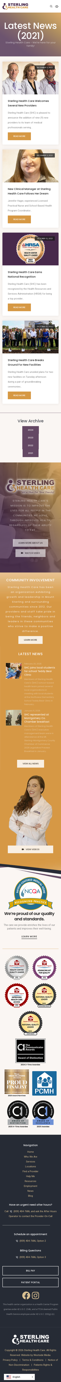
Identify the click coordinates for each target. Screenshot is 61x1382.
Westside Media (42, 1355)
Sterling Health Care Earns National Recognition (25, 274)
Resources (30, 1181)
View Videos (30, 849)
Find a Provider (30, 1171)
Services (30, 1161)
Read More (19, 136)
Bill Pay (30, 1270)
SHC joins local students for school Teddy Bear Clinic (39, 671)
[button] (19, 1377)
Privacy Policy (10, 1360)
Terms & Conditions (32, 1360)
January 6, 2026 (32, 710)
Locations (30, 1166)
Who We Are (30, 1156)
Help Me (30, 1176)
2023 (30, 437)
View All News (31, 763)
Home (30, 1151)
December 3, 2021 (45, 67)
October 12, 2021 (45, 238)
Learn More (30, 639)
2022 (30, 445)
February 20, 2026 (32, 663)
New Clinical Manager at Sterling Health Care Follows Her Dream (29, 191)
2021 (30, 453)
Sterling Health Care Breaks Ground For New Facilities (26, 362)
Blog (30, 1195)
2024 (30, 429)
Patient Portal (30, 1282)
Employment (30, 1186)
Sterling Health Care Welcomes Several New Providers (28, 103)
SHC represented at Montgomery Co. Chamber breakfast (36, 718)
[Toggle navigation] (57, 6)
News (30, 1190)
